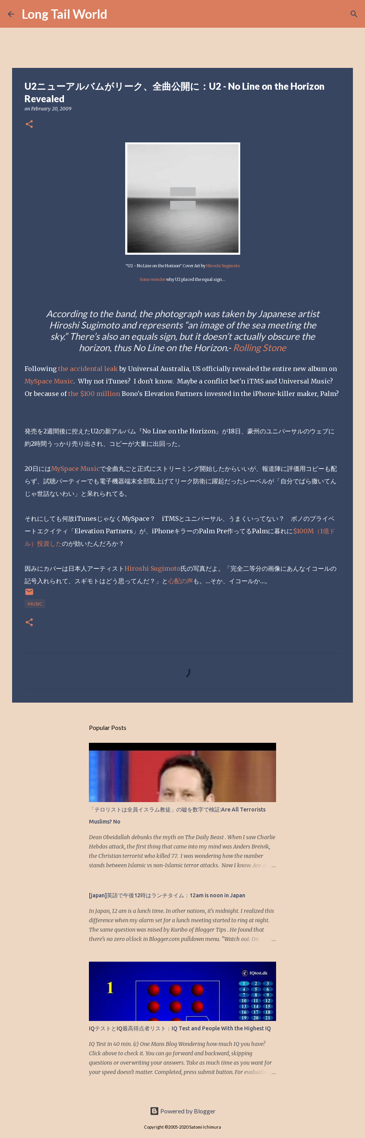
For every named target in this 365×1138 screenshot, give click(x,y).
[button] (29, 124)
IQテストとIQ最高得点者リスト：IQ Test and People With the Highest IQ (180, 1028)
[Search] (118, 14)
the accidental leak (88, 369)
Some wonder (152, 279)
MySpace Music (49, 381)
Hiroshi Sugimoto (223, 265)
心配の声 (180, 581)
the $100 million (94, 394)
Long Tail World (64, 13)
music (35, 604)
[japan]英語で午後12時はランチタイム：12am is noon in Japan (167, 895)
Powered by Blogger (183, 1111)
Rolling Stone (259, 347)
